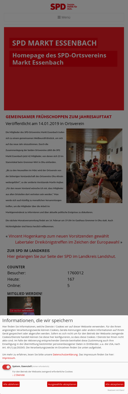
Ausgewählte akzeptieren (62, 384)
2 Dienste (18, 375)
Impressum (8, 358)
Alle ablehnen (11, 384)
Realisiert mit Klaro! (116, 390)
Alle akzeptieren (115, 384)
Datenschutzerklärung (65, 354)
